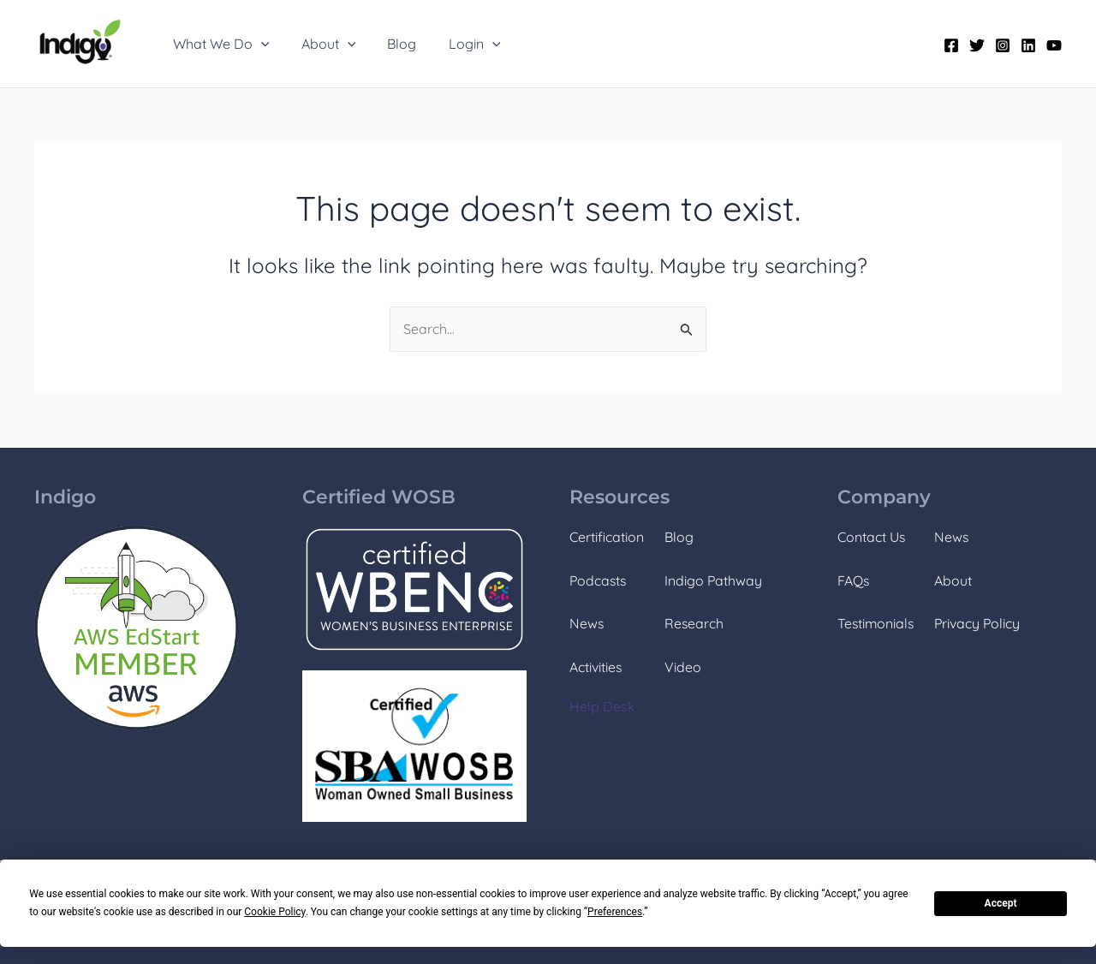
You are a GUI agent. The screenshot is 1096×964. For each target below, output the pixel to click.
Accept (1001, 903)
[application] (258, 43)
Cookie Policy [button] (274, 912)
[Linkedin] (1028, 45)
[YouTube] (1054, 45)
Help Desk (602, 706)
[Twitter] (977, 45)
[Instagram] (1002, 45)
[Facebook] (951, 45)
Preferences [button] (614, 912)
